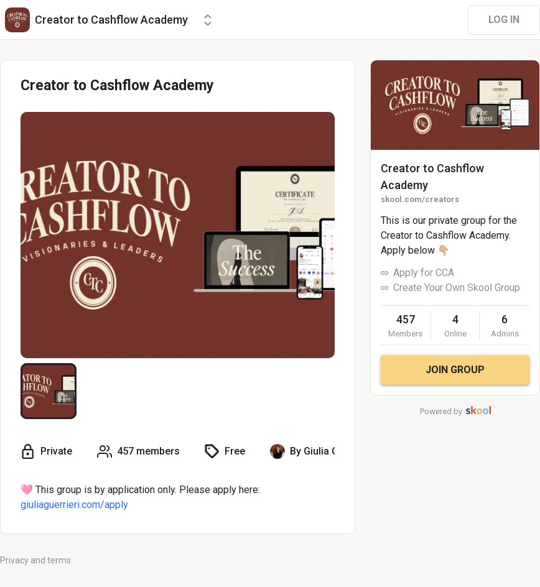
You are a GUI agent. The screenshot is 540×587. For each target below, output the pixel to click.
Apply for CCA (423, 273)
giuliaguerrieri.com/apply (74, 505)
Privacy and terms (35, 560)
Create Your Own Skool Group (456, 288)
